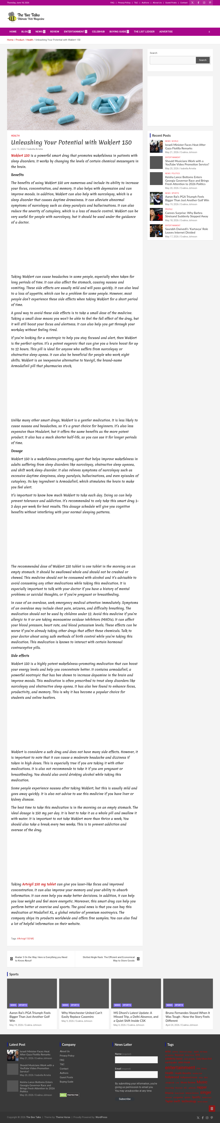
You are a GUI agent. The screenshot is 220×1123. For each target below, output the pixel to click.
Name (123, 1053)
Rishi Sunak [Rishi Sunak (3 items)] (179, 1093)
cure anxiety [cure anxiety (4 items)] (189, 1059)
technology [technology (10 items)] (189, 1101)
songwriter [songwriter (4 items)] (178, 1097)
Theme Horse (63, 1117)
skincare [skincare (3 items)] (168, 1097)
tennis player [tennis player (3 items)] (203, 1102)
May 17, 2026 (172, 236)
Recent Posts (161, 135)
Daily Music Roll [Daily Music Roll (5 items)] (204, 1058)
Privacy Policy (124, 2)
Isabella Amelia (35, 149)
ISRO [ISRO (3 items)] (206, 1078)
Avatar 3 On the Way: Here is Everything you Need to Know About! (41, 959)
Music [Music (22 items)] (202, 1082)
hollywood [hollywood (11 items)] (172, 1077)
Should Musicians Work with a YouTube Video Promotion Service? (187, 162)
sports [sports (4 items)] (187, 1097)
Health (15, 135)
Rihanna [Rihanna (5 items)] (169, 1093)
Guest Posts (171, 2)
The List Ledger (144, 31)
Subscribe (125, 1099)
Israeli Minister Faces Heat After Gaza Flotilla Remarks (185, 146)
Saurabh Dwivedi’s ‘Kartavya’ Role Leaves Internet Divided (186, 230)
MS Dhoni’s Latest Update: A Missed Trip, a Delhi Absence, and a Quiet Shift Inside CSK (136, 1016)
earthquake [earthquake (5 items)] (171, 1062)
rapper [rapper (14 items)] (202, 1087)
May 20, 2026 (172, 168)
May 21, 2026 (172, 152)
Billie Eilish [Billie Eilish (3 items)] (189, 1055)
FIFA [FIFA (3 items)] (198, 1069)
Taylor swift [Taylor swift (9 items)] (172, 1101)
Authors (145, 2)
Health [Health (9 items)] (169, 1073)
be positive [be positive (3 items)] (169, 1055)
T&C (136, 2)
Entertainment (74, 31)
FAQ (112, 2)
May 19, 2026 (172, 204)
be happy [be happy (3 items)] (203, 1052)
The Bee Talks (33, 1117)
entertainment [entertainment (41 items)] (180, 1067)
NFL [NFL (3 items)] (185, 1088)
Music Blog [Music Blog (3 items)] (169, 1088)
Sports (175, 193)
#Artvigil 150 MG (25, 938)
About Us (157, 2)
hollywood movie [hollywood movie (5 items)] (188, 1077)
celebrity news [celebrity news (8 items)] (174, 1058)
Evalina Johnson (189, 152)
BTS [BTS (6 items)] (197, 1055)
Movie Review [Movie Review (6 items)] (188, 1082)
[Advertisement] (75, 250)
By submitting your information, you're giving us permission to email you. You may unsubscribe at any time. (136, 1087)
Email (123, 1068)
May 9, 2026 (68, 1021)
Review (54, 31)
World (175, 141)
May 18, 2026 (172, 220)
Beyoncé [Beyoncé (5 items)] (179, 1055)
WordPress (101, 1117)
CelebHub (98, 31)
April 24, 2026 (172, 1025)
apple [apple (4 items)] (196, 1051)
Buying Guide (118, 31)
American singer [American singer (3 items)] (185, 1052)
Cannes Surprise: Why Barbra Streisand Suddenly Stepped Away (186, 214)
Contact (184, 2)
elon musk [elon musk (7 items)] (184, 1062)
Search (153, 53)
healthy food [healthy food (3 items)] (197, 1073)
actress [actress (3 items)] (175, 1052)
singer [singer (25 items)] (205, 1092)
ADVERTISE (166, 31)
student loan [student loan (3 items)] (206, 1097)
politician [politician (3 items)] (192, 1088)
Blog (24, 31)
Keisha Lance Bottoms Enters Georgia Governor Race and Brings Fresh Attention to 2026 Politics (187, 180)
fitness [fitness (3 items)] (204, 1069)
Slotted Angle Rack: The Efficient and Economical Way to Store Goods (109, 959)
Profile (169, 209)
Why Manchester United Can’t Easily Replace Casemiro (82, 1015)
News (39, 31)
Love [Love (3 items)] (177, 1083)
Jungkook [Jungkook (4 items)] (169, 1082)
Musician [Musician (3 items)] (179, 1088)
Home (13, 31)
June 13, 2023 (18, 149)
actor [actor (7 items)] (168, 1051)
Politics (176, 173)
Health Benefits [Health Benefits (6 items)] (183, 1073)
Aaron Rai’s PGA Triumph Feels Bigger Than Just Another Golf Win (187, 198)
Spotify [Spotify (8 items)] (196, 1097)
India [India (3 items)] (201, 1078)
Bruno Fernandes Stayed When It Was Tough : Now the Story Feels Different (188, 1016)
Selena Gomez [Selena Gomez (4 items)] (192, 1093)
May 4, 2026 (120, 1025)
